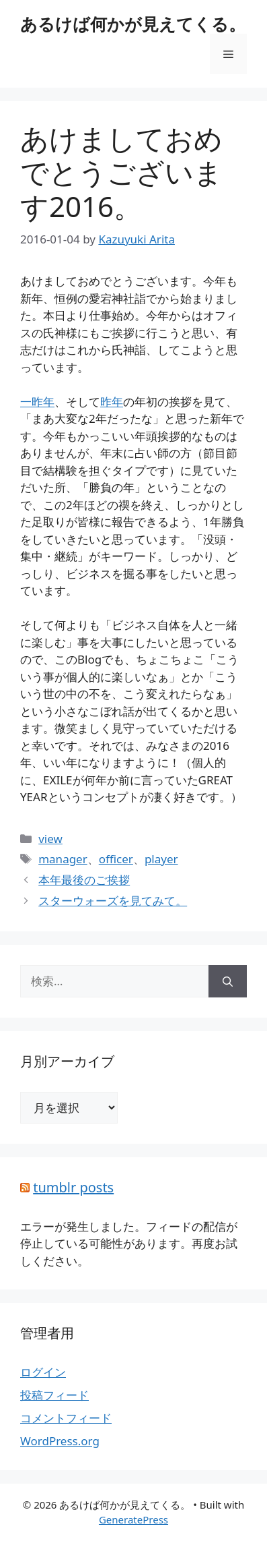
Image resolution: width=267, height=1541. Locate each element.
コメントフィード (66, 1418)
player (161, 859)
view (50, 838)
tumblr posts (73, 1187)
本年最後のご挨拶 (84, 880)
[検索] (227, 981)
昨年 (111, 401)
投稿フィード (54, 1395)
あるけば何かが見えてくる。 (132, 23)
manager (62, 859)
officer (116, 859)
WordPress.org (60, 1441)
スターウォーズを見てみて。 (112, 900)
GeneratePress (133, 1519)
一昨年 (37, 401)
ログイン (43, 1372)
